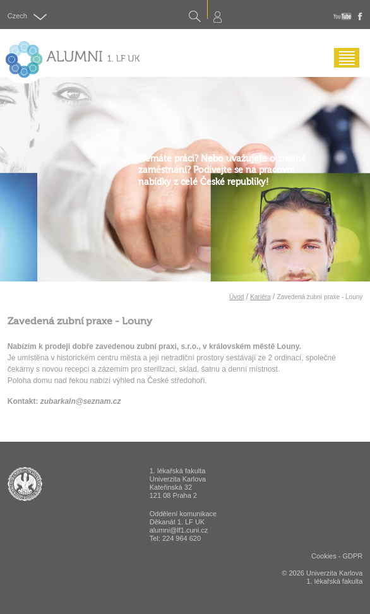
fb (360, 16)
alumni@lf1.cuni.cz (179, 530)
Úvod (236, 296)
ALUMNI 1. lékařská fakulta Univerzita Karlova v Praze (25, 484)
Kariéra (260, 296)
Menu (343, 67)
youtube (342, 16)
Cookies (324, 556)
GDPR (352, 556)
